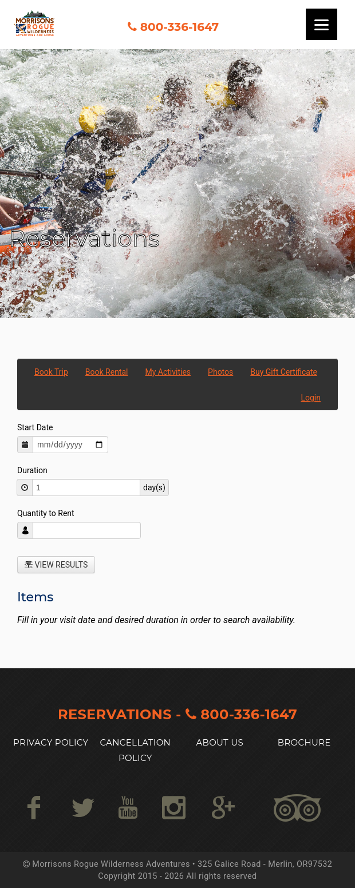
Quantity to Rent (45, 513)
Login (311, 397)
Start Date (35, 427)
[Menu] (321, 24)
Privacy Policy (50, 742)
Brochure (304, 742)
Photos (220, 371)
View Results (56, 564)
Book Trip (51, 371)
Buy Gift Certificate (283, 371)
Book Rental (106, 371)
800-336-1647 (179, 27)
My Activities (168, 371)
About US (219, 742)
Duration (32, 470)
